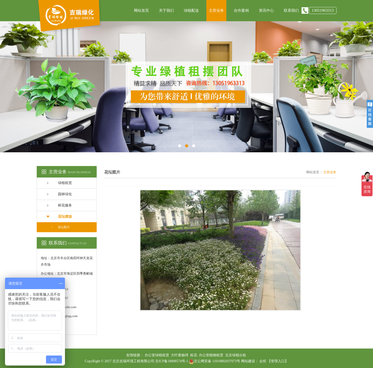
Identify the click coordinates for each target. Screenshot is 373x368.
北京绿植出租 (235, 355)
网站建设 (248, 361)
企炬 (262, 361)
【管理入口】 (277, 361)
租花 (193, 355)
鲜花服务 (65, 205)
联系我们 (291, 10)
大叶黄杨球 (179, 355)
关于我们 (166, 10)
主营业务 (216, 10)
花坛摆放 (65, 216)
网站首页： (314, 172)
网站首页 (141, 10)
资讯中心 (266, 10)
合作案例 (241, 10)
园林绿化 (65, 194)
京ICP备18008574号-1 (172, 361)
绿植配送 (191, 10)
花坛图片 (64, 227)
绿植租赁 (65, 183)
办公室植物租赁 (211, 355)
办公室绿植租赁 (157, 355)
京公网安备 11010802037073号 (214, 361)
